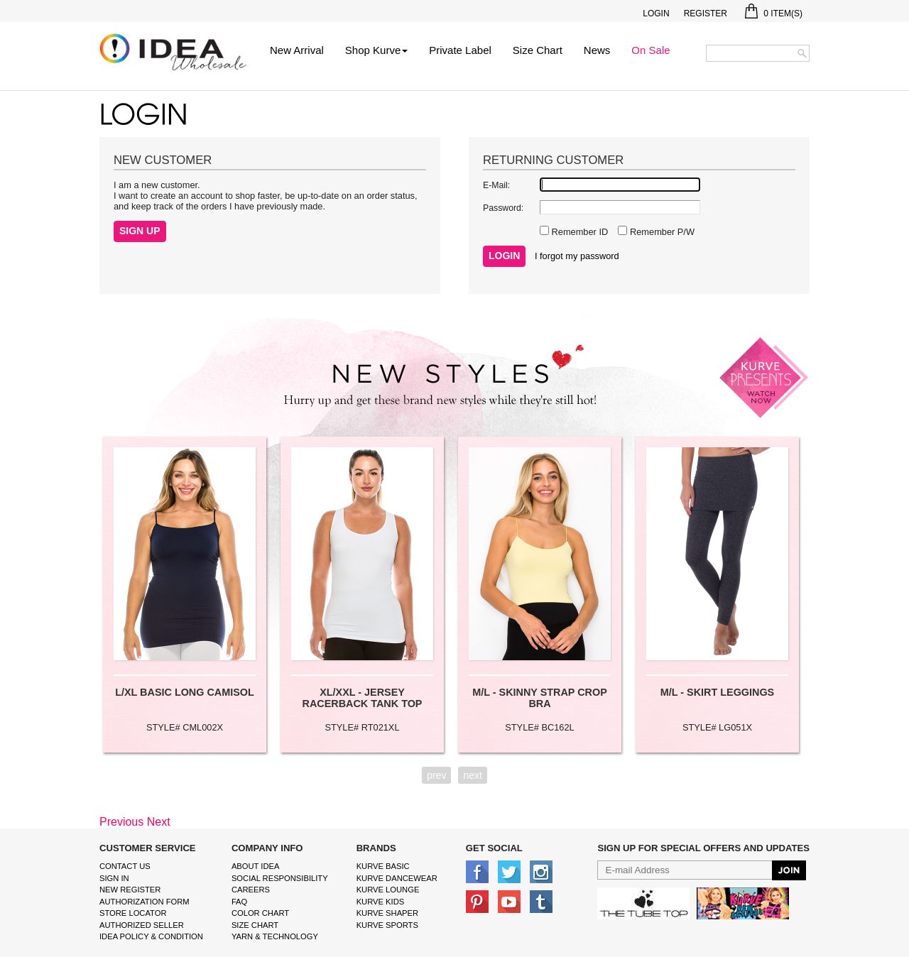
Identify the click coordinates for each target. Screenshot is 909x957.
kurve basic (383, 866)
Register (705, 13)
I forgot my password (577, 256)
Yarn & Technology (275, 936)
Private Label (460, 50)
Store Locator (133, 913)
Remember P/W (661, 231)
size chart (255, 925)
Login (656, 13)
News (597, 50)
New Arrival (297, 50)
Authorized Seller (141, 925)
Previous (121, 822)
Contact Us (125, 866)
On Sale (650, 50)
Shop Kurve (376, 50)
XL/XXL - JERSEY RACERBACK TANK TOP (363, 698)
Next (158, 822)
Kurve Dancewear (396, 878)
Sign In (114, 878)
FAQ (239, 901)
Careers (251, 889)
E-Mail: (496, 185)
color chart (260, 913)
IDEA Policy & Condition (151, 936)
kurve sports (387, 925)
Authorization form (144, 901)
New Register (129, 889)
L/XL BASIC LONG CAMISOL (184, 692)
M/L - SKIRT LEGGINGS (717, 692)
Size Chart (537, 50)
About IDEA (256, 866)
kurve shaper (387, 913)
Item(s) (773, 13)
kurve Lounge (388, 889)
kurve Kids (380, 901)
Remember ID (578, 231)
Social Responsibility (280, 878)
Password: (503, 208)
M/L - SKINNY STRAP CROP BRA (539, 698)
